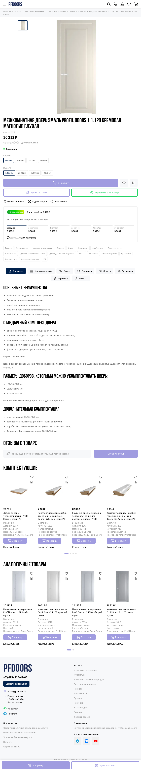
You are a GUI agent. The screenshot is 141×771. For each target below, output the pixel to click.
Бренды (8, 248)
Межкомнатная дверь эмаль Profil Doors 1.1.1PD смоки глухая (121, 612)
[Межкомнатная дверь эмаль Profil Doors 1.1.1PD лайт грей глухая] (87, 586)
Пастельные (10, 253)
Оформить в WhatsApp (104, 192)
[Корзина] (135, 4)
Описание (15, 271)
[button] (66, 553)
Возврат (81, 278)
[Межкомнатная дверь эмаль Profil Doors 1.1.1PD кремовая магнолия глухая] (76, 67)
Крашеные (126, 253)
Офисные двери (115, 248)
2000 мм (9, 172)
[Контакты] (115, 4)
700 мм (20, 160)
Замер (64, 271)
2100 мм (22, 172)
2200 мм (35, 172)
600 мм (8, 160)
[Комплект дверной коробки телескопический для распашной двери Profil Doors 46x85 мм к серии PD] (87, 490)
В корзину (15, 540)
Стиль (70, 248)
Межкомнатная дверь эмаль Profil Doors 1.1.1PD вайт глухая (17, 612)
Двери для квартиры (30, 259)
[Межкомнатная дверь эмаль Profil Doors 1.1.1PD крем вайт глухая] (53, 586)
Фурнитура (80, 674)
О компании (80, 723)
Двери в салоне (82, 716)
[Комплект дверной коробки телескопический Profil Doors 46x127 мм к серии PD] (122, 490)
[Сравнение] (134, 183)
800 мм (31, 160)
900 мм (43, 160)
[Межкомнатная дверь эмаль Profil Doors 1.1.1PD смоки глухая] (122, 586)
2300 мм (47, 172)
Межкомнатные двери (34, 11)
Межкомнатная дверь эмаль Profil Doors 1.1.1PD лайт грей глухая (87, 612)
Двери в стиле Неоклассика (32, 253)
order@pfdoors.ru (17, 691)
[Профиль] (122, 4)
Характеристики (41, 271)
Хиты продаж (22, 248)
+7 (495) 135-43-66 (15, 677)
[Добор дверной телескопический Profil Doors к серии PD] (18, 490)
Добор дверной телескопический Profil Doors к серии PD (15, 515)
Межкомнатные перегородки (89, 679)
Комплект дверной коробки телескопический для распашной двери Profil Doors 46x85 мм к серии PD (86, 515)
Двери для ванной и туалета (61, 253)
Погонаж (78, 688)
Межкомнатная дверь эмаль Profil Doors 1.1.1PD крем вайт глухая (53, 612)
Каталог (17, 11)
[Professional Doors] (15, 4)
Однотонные (11, 259)
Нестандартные (109, 253)
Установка (125, 271)
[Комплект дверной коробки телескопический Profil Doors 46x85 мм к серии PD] (53, 490)
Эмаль (72, 11)
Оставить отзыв (116, 453)
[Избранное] (129, 4)
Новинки (78, 702)
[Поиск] (108, 4)
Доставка (84, 271)
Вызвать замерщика (16, 683)
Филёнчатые (97, 248)
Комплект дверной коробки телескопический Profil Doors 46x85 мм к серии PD (52, 515)
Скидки (60, 248)
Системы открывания (85, 684)
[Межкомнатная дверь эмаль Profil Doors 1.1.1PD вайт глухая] (18, 586)
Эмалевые (93, 253)
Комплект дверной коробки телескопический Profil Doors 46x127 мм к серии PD (121, 515)
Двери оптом (81, 693)
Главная (7, 11)
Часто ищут (83, 248)
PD (45, 259)
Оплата (104, 271)
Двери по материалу (57, 11)
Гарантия (60, 278)
